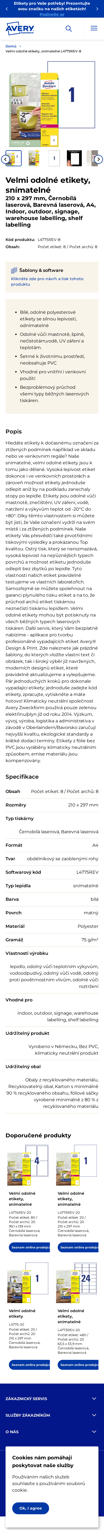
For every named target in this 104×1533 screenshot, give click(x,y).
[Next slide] (98, 159)
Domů (11, 46)
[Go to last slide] (5, 159)
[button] (14, 158)
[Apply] (68, 28)
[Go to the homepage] (20, 29)
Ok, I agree (30, 1508)
